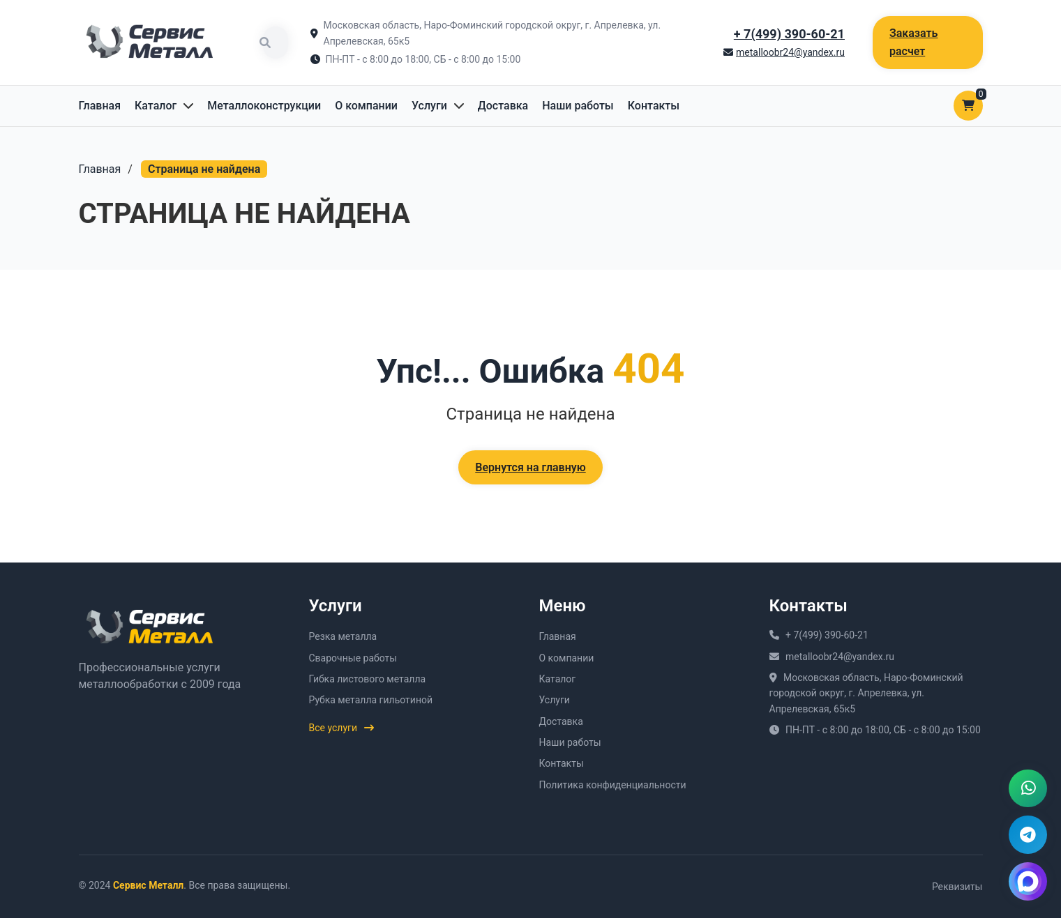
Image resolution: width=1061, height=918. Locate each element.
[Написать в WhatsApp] (1027, 786)
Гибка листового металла (367, 678)
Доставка (503, 105)
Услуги (429, 105)
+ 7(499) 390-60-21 (789, 33)
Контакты (653, 105)
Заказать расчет (913, 42)
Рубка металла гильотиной (371, 699)
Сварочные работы (353, 658)
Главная (100, 105)
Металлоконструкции (264, 105)
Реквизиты (957, 886)
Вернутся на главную (530, 467)
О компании (366, 105)
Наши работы (578, 105)
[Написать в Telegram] (1027, 833)
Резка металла (343, 636)
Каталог (155, 105)
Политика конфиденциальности (612, 784)
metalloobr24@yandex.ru (790, 52)
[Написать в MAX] (1027, 881)
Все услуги (342, 727)
